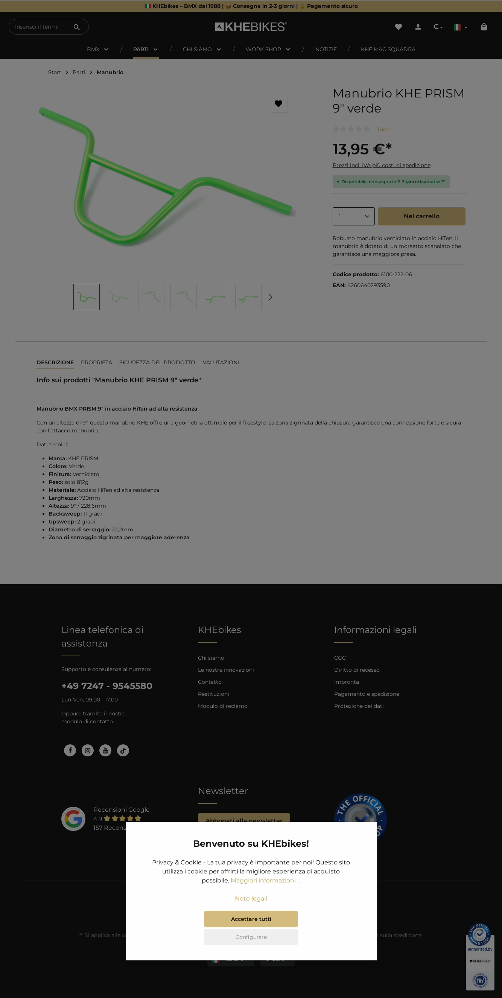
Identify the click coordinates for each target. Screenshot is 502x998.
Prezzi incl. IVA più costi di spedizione (382, 165)
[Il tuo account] (418, 26)
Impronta (346, 682)
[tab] (55, 363)
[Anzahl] (354, 216)
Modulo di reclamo (223, 706)
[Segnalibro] (278, 103)
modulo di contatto (87, 721)
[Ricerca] (76, 26)
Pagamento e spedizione (366, 694)
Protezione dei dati (359, 706)
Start (54, 72)
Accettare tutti (251, 920)
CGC (340, 657)
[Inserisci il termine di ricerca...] (37, 26)
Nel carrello (422, 216)
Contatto (210, 682)
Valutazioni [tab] (221, 362)
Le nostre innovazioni (226, 669)
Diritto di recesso (357, 669)
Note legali (251, 899)
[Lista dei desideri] (398, 26)
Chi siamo (211, 657)
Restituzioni (213, 694)
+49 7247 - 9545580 (106, 685)
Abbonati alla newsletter (244, 821)
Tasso (384, 129)
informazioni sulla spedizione (383, 935)
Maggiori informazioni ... (266, 881)
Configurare (251, 938)
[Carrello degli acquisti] (484, 26)
